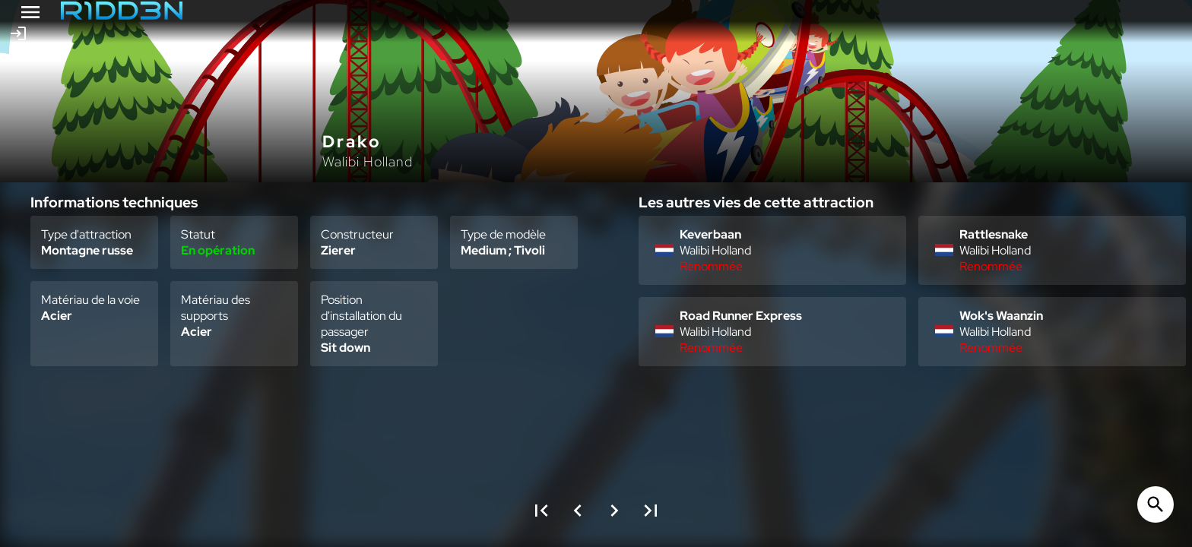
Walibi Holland (367, 161)
